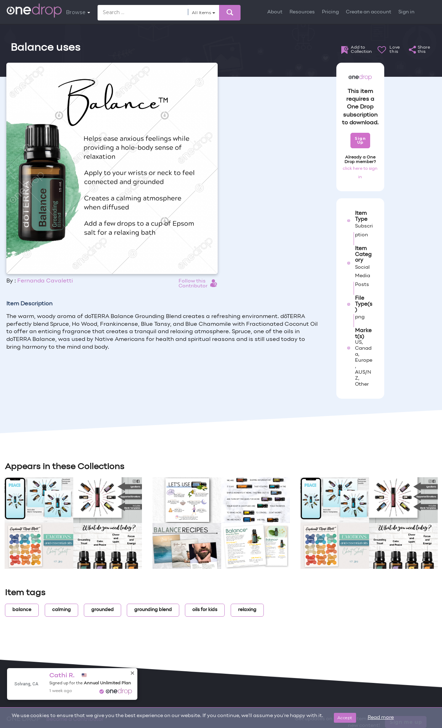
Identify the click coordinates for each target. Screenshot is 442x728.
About (274, 12)
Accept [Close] (345, 717)
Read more (381, 717)
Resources (302, 12)
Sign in (406, 12)
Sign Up (360, 140)
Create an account (368, 12)
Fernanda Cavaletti (45, 281)
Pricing (330, 12)
